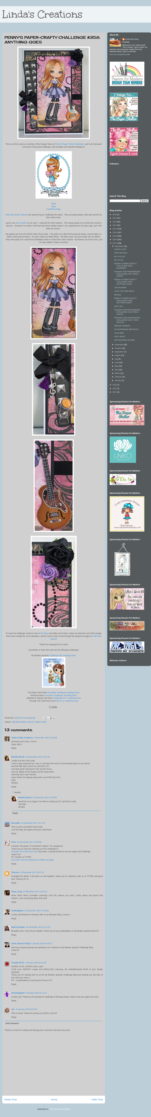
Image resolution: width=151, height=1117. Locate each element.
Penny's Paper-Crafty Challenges (69, 144)
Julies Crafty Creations (22, 738)
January (118, 380)
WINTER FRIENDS (122, 326)
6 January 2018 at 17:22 (36, 993)
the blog (44, 633)
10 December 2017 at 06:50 (44, 797)
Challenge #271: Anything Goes (67, 698)
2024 (114, 218)
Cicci (13, 842)
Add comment (12, 1023)
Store (53, 203)
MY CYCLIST (119, 256)
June (117, 362)
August (118, 355)
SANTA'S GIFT (120, 249)
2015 (114, 388)
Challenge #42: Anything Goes (62, 655)
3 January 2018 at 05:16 (41, 943)
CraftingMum (17, 910)
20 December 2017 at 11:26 (38, 927)
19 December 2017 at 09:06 (36, 910)
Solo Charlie (21, 223)
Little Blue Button (18, 722)
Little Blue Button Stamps (16, 215)
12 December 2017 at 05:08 (29, 842)
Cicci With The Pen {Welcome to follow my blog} (32, 860)
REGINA (117, 295)
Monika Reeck (17, 757)
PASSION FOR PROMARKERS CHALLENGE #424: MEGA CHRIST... (127, 274)
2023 (114, 222)
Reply (13, 748)
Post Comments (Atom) (59, 1109)
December (119, 246)
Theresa (15, 872)
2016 (114, 385)
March (117, 373)
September (119, 352)
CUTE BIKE (119, 333)
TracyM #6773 (17, 963)
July (117, 359)
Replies (17, 792)
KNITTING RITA (120, 253)
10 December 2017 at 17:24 (33, 823)
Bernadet (15, 823)
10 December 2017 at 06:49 (37, 757)
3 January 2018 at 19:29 (35, 963)
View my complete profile (120, 54)
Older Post (97, 1099)
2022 (114, 225)
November (119, 345)
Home (54, 1099)
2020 (114, 232)
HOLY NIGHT (119, 336)
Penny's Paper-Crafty (37, 722)
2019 (114, 236)
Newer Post (11, 1099)
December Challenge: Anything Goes (63, 692)
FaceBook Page (54, 209)
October (118, 348)
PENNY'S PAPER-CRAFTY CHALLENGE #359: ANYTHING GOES (125, 281)
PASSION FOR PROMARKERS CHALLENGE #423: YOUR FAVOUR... (127, 320)
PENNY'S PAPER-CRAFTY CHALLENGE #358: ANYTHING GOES (125, 300)
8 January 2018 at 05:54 (26, 1009)
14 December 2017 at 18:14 (35, 891)
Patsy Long (16, 891)
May (117, 366)
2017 (114, 243)
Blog (54, 206)
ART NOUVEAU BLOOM (124, 340)
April (117, 370)
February (119, 377)
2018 (114, 239)
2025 (114, 214)
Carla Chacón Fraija (20, 943)
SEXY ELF (118, 306)
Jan (13, 1009)
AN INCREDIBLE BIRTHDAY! (126, 329)
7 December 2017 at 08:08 (45, 738)
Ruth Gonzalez (18, 927)
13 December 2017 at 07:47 (32, 872)
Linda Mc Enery (132, 39)
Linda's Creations (42, 14)
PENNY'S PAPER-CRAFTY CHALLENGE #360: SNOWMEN (125, 266)
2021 (114, 229)
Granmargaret (17, 993)
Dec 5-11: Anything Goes (67, 701)
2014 (114, 392)
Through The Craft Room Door (24, 851)
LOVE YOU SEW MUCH (124, 291)
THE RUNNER (120, 288)
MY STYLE (118, 260)
